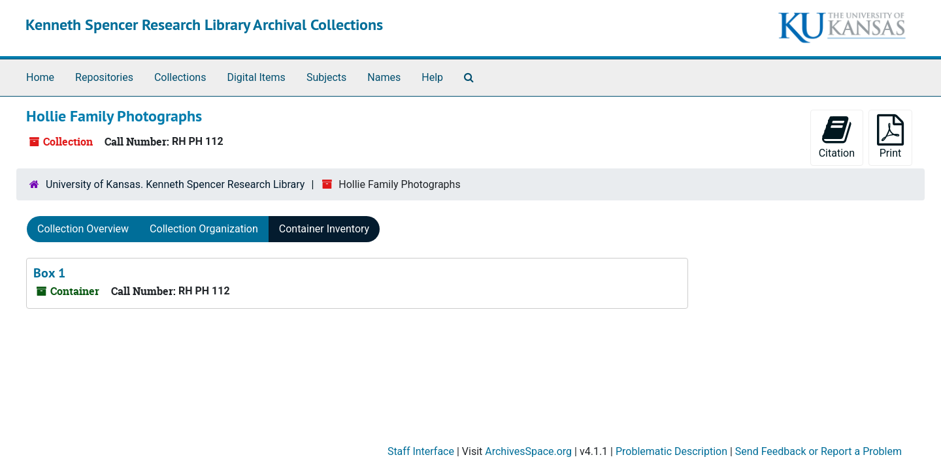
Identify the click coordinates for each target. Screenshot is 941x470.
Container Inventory (324, 229)
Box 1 (49, 272)
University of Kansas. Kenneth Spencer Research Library (175, 184)
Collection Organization (204, 229)
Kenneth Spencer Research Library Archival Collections (204, 24)
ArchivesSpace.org (528, 451)
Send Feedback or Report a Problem (818, 451)
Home (40, 77)
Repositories (104, 77)
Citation (837, 136)
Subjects (326, 77)
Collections (180, 77)
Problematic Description (671, 451)
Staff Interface (421, 451)
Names (384, 77)
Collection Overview (83, 229)
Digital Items (256, 77)
